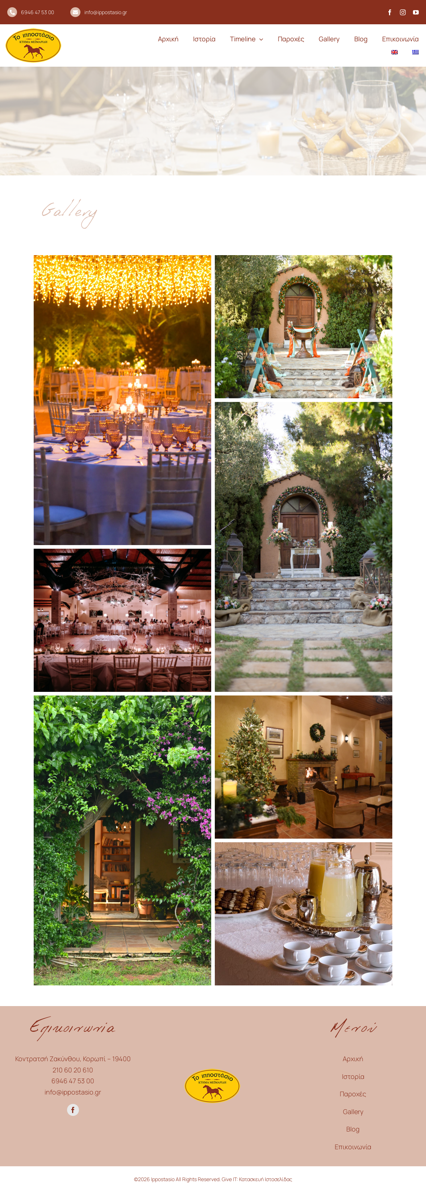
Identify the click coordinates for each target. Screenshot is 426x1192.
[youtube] (416, 12)
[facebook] (390, 12)
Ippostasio (162, 1179)
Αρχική (353, 1058)
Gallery (353, 1111)
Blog (353, 1129)
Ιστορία (353, 1076)
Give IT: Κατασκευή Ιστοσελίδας (257, 1179)
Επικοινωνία (353, 1146)
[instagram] (403, 12)
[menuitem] (394, 52)
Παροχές (353, 1093)
